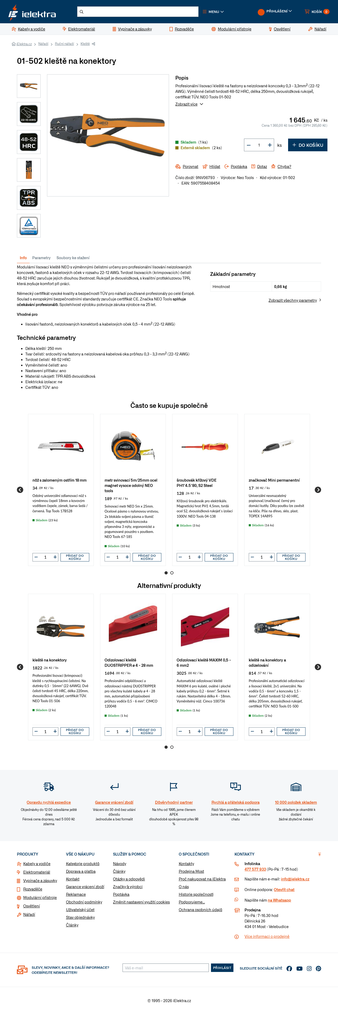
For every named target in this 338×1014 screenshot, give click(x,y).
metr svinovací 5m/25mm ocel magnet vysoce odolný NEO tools (131, 485)
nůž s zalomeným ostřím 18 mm (59, 480)
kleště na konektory (49, 659)
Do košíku (307, 145)
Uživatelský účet (80, 909)
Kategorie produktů (83, 863)
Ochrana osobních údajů (200, 909)
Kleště (85, 43)
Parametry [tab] (41, 257)
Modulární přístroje (40, 897)
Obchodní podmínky (84, 902)
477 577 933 (255, 869)
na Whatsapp (279, 900)
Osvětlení (31, 906)
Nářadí (43, 43)
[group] (61, 490)
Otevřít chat (284, 889)
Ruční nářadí (64, 43)
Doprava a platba (81, 871)
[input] (45, 557)
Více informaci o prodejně (267, 936)
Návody (119, 863)
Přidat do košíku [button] (75, 557)
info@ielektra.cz (295, 879)
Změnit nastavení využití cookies (141, 902)
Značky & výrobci (128, 886)
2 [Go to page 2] (171, 572)
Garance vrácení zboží (85, 886)
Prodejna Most (191, 871)
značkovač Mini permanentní (274, 480)
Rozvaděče (32, 889)
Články (72, 925)
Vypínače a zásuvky (40, 880)
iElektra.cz (24, 44)
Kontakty (186, 863)
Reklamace (76, 894)
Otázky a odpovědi (129, 879)
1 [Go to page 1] (166, 572)
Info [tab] (23, 257)
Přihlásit (222, 968)
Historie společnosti (196, 894)
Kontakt (72, 879)
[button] (213, 11)
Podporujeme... (192, 902)
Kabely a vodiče (36, 863)
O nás (184, 886)
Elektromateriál (36, 872)
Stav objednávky (80, 917)
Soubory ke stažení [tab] (73, 257)
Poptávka (121, 894)
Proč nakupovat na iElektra (202, 879)
